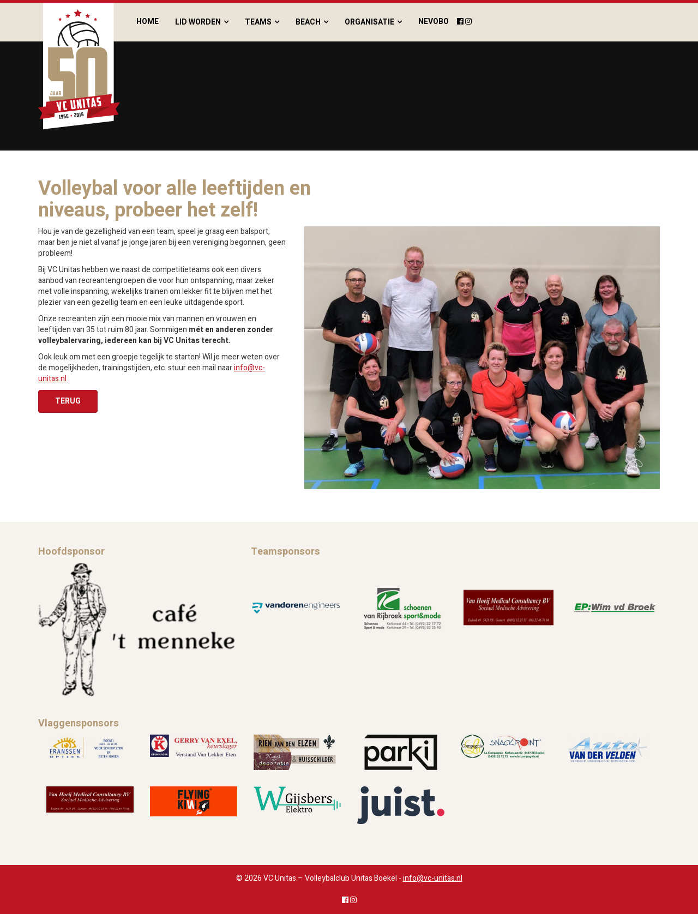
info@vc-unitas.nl (432, 878)
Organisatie (369, 22)
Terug (68, 401)
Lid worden (198, 22)
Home (147, 21)
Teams (258, 22)
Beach (308, 22)
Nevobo (433, 21)
